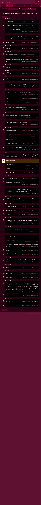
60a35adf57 (32, 231)
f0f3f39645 (33, 136)
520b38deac (27, 267)
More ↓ (4, 310)
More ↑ (4, 17)
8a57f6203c (28, 130)
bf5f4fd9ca (28, 73)
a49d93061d (27, 117)
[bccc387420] (13, 134)
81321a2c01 (28, 31)
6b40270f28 (27, 102)
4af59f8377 (28, 301)
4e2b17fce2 (28, 79)
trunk (37, 22)
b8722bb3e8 (27, 206)
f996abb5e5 (28, 61)
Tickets (30, 6)
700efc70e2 (28, 22)
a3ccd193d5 (28, 172)
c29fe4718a (28, 109)
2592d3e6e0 (27, 178)
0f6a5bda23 (27, 67)
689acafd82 (28, 210)
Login (37, 1)
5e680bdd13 (27, 277)
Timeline (9, 6)
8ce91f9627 (28, 305)
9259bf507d (28, 223)
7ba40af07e (28, 254)
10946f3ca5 (28, 250)
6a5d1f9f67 (28, 273)
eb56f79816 (28, 124)
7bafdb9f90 (28, 38)
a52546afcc (28, 25)
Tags (25, 6)
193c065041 (28, 246)
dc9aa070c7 (27, 201)
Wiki (35, 6)
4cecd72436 (28, 86)
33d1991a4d (28, 193)
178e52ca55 (28, 157)
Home (3, 6)
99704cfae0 (28, 42)
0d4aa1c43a (28, 48)
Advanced (4, 8)
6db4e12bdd (27, 241)
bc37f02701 (28, 56)
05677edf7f (28, 94)
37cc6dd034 (27, 143)
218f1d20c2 (28, 165)
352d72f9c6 (28, 237)
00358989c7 (27, 295)
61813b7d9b (28, 184)
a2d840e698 (27, 140)
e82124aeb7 (28, 214)
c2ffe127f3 (28, 169)
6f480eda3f (28, 149)
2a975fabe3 (28, 98)
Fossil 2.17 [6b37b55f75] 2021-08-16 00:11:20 (29, 314)
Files (15, 6)
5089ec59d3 (27, 161)
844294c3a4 (28, 262)
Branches (20, 6)
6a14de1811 (28, 291)
